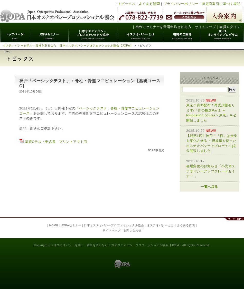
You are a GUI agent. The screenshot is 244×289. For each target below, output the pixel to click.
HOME (53, 225)
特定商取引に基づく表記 (221, 4)
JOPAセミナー (49, 32)
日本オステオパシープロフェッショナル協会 (57, 11)
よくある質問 (149, 4)
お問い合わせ (133, 230)
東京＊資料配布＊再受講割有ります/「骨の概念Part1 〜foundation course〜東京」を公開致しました (212, 110)
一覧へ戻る (209, 187)
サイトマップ (205, 27)
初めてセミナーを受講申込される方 (163, 27)
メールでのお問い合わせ (185, 14)
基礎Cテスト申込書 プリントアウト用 (53, 142)
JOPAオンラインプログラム (222, 32)
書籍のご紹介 (182, 32)
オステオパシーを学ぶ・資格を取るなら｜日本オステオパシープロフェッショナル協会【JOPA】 (68, 45)
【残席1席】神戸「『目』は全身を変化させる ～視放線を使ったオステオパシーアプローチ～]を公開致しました (212, 140)
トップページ (15, 32)
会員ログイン (229, 27)
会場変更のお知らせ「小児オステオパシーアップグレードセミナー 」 (212, 168)
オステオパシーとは (140, 32)
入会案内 (225, 14)
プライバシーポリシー (181, 4)
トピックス (126, 4)
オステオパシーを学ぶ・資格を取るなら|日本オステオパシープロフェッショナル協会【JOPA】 (118, 245)
